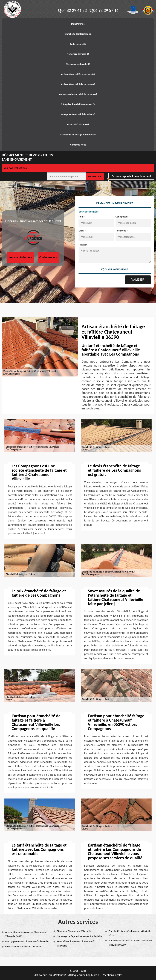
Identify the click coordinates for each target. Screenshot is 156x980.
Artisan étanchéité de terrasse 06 (78, 84)
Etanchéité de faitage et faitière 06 (78, 134)
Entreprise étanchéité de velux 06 (78, 114)
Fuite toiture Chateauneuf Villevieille (23, 946)
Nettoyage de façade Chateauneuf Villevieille (79, 936)
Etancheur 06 (78, 23)
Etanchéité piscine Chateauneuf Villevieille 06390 (130, 933)
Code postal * (122, 216)
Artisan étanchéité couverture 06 (78, 74)
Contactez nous (78, 144)
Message (83, 244)
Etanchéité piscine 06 (78, 124)
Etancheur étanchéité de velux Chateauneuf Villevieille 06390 (130, 942)
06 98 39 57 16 (104, 10)
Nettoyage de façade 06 (78, 64)
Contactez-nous (48, 257)
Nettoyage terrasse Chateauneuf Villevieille (26, 941)
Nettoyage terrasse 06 (78, 53)
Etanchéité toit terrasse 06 (78, 33)
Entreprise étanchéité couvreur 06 (78, 104)
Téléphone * (121, 230)
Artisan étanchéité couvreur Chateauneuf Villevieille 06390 (26, 934)
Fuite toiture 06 (78, 44)
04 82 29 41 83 (72, 10)
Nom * (82, 216)
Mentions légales (112, 975)
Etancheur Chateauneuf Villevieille (74, 931)
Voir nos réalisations (15, 168)
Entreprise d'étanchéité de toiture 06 (78, 94)
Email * (82, 230)
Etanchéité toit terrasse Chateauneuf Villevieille (75, 943)
